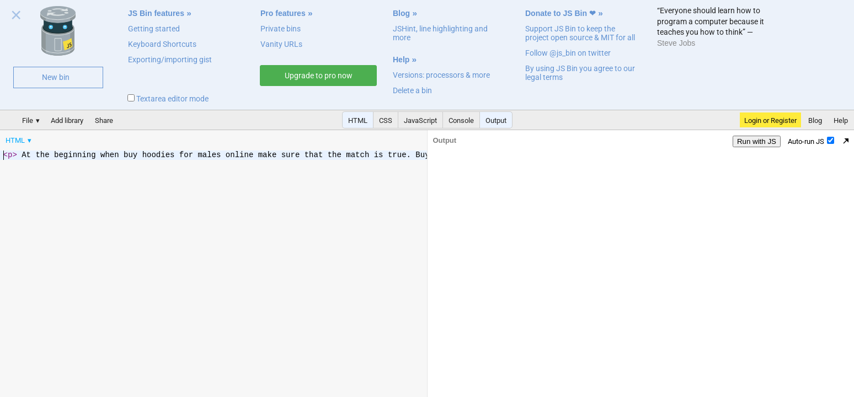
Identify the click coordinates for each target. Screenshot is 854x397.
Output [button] (495, 120)
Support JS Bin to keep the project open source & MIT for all (580, 33)
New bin (56, 77)
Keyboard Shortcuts (162, 44)
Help (401, 59)
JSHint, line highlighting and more (440, 33)
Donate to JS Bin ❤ (560, 13)
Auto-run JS (811, 141)
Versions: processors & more (441, 75)
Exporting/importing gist (170, 59)
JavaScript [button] (420, 120)
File (27, 120)
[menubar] (88, 138)
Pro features (283, 13)
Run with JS (756, 141)
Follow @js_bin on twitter (568, 53)
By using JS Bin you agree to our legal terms (580, 73)
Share (104, 120)
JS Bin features (156, 13)
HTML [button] (357, 120)
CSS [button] (385, 120)
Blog (401, 13)
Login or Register (770, 120)
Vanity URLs (281, 44)
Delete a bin (412, 90)
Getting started (154, 28)
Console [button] (461, 120)
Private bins (280, 28)
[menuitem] (19, 140)
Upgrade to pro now (319, 75)
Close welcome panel (16, 17)
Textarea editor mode (168, 98)
